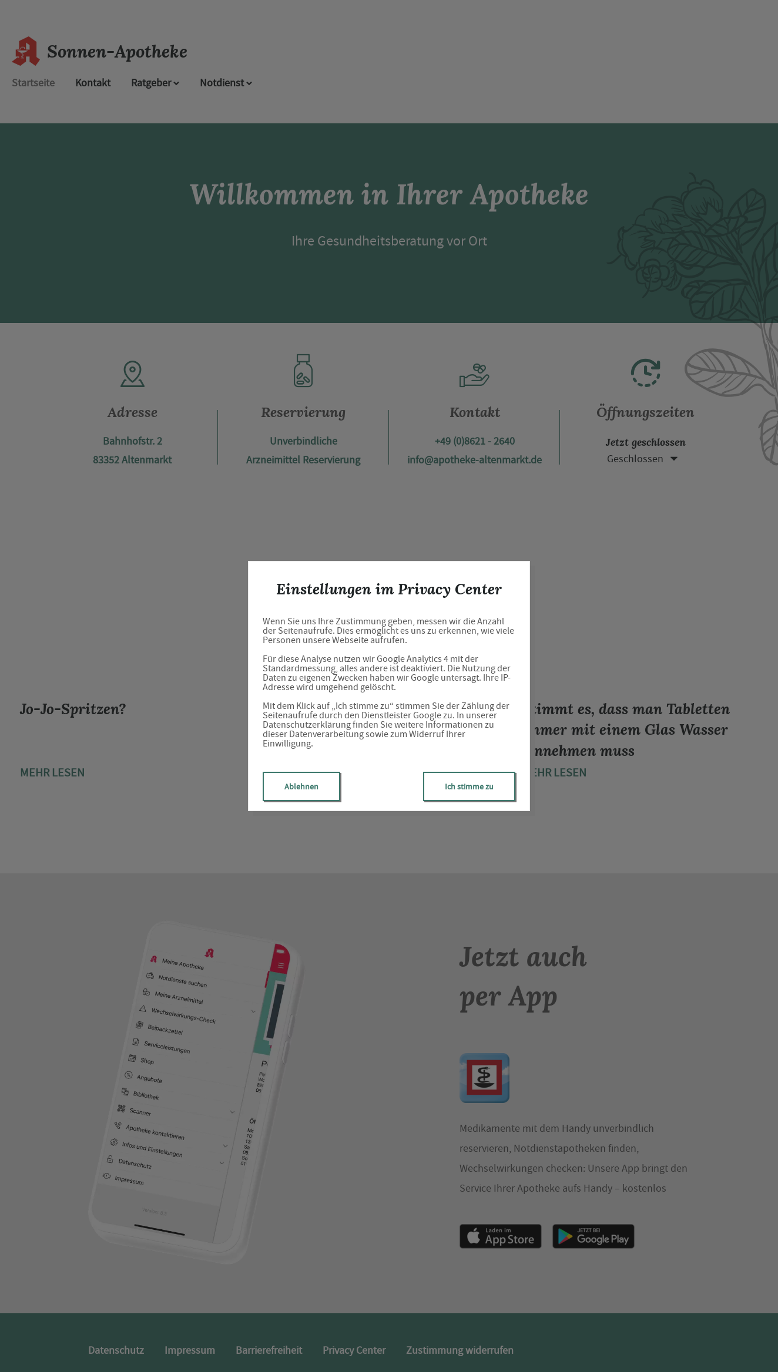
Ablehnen (301, 786)
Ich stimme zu (469, 786)
